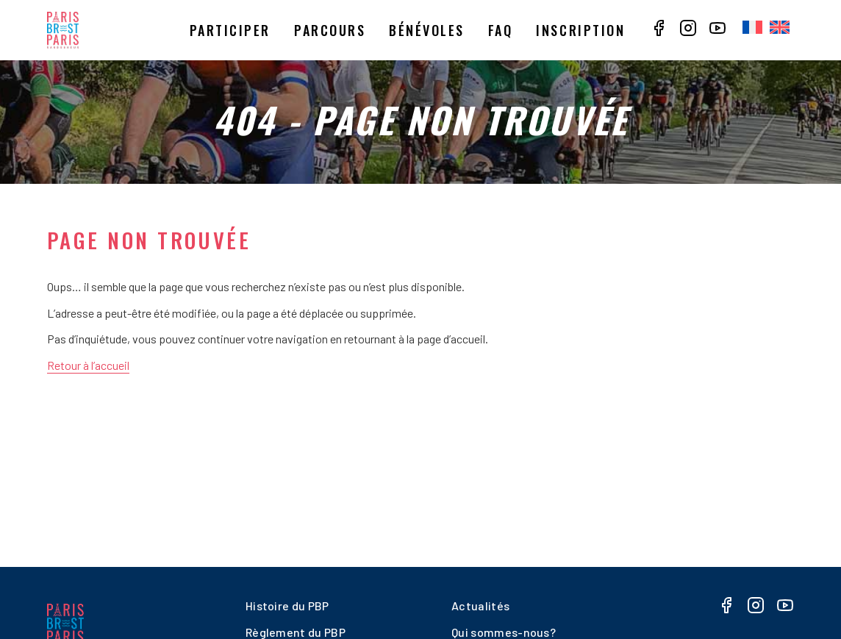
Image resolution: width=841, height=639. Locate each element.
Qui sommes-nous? (503, 632)
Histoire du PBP (287, 606)
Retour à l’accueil (88, 365)
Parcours (329, 30)
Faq (500, 30)
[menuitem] (752, 28)
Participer (230, 30)
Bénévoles (427, 30)
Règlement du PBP (296, 632)
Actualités (480, 606)
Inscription (580, 30)
